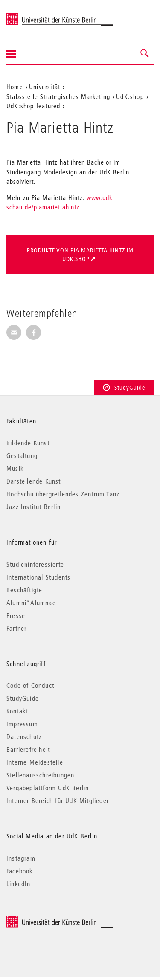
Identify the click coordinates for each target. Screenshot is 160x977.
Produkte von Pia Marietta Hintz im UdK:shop (80, 254)
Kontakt (17, 711)
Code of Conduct (30, 685)
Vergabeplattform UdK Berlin (47, 787)
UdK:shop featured (33, 105)
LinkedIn (18, 883)
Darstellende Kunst (33, 481)
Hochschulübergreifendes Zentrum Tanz (62, 494)
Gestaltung (22, 455)
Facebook (19, 871)
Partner (16, 628)
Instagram (20, 858)
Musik (15, 468)
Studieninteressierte (35, 564)
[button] (145, 53)
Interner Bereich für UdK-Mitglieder (57, 800)
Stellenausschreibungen (40, 775)
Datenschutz (24, 736)
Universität (44, 86)
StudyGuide (124, 387)
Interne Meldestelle (34, 762)
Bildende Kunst (27, 442)
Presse (15, 615)
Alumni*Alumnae (31, 602)
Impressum (22, 723)
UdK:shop (130, 96)
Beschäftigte (24, 590)
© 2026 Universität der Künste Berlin (51, 919)
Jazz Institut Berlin (33, 506)
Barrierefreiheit (28, 749)
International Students (38, 577)
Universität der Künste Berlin (39, 16)
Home (14, 86)
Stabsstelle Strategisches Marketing (58, 96)
